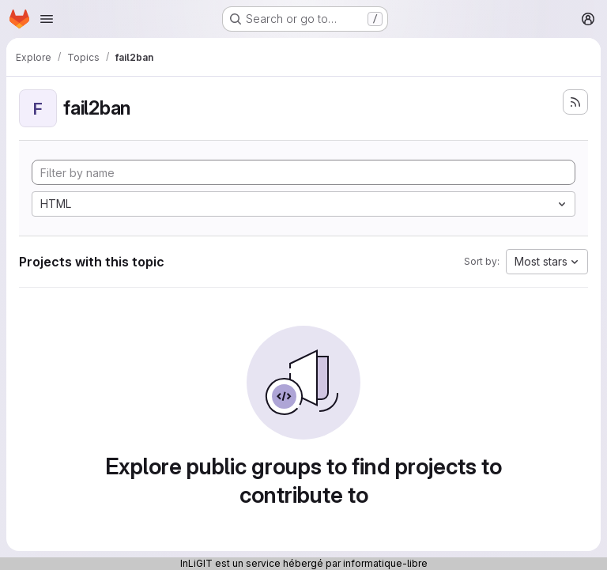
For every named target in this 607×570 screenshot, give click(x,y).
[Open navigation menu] (46, 19)
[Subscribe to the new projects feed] (575, 102)
